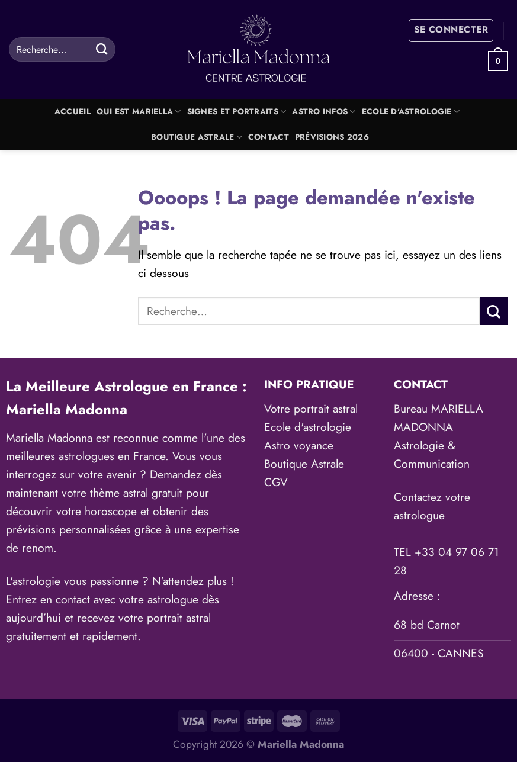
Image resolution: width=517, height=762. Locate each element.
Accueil (72, 111)
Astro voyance (298, 445)
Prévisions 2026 (332, 137)
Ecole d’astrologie (411, 111)
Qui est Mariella (139, 111)
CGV (276, 482)
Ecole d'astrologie (307, 427)
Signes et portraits (237, 111)
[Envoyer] (101, 49)
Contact (268, 137)
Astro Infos (323, 111)
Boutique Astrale (196, 137)
